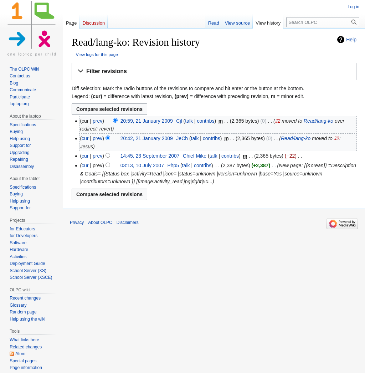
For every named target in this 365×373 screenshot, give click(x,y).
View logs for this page (97, 54)
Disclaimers (128, 222)
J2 (278, 121)
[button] (214, 71)
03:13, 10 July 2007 (142, 165)
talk (189, 121)
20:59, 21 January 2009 (146, 121)
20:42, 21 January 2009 (146, 138)
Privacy (77, 222)
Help (351, 39)
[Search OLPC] (322, 22)
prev (97, 121)
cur (85, 138)
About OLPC (100, 222)
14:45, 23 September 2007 (150, 156)
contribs (205, 121)
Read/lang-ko (318, 121)
